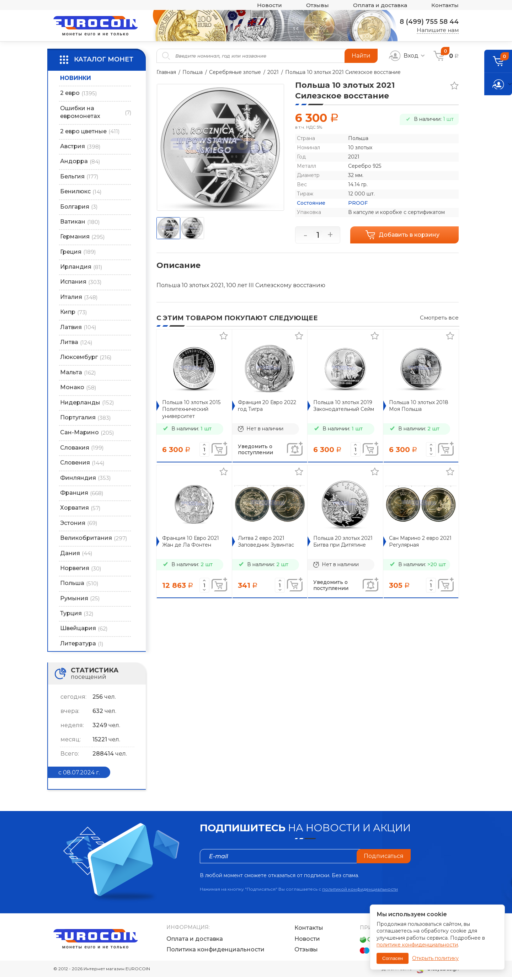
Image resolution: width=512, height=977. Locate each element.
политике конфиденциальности (417, 944)
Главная (166, 72)
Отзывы (317, 5)
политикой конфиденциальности (360, 889)
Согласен (392, 958)
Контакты (445, 5)
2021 (273, 72)
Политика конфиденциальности (215, 949)
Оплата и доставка (380, 5)
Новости (269, 5)
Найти (361, 55)
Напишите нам (438, 30)
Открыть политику (435, 958)
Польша (192, 72)
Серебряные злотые (235, 72)
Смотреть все (439, 317)
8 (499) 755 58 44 (429, 22)
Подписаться (384, 856)
